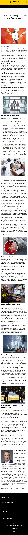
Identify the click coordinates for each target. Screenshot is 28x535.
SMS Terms (20, 525)
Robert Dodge (5, 46)
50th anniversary (7, 518)
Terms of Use (14, 527)
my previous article (6, 87)
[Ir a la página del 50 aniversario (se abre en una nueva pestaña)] (14, 6)
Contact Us (14, 528)
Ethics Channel (21, 527)
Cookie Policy (6, 527)
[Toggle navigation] (26, 2)
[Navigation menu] (1, 2)
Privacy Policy (13, 525)
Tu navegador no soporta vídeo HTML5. (14, 6)
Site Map (7, 525)
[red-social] (13, 531)
